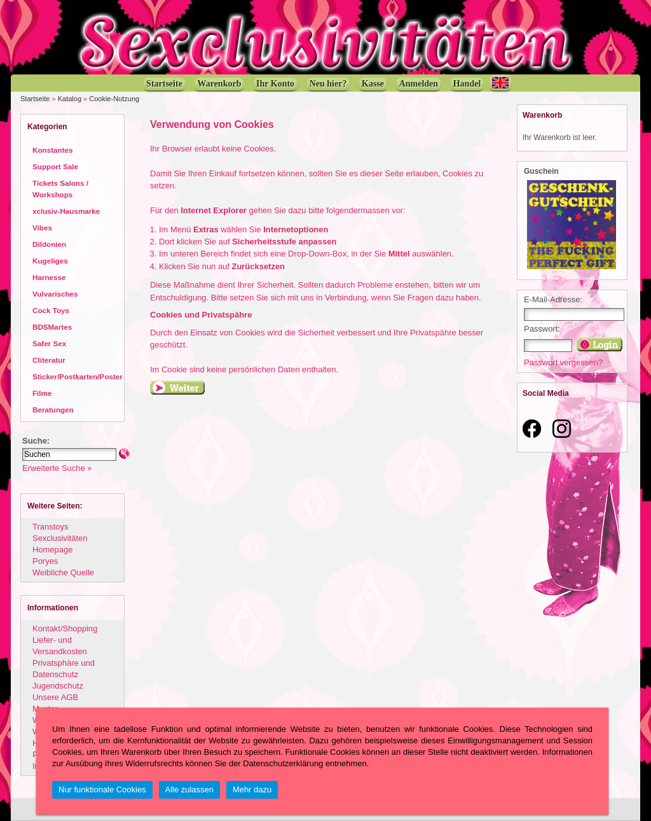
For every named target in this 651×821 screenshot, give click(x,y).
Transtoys (50, 526)
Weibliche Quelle (63, 572)
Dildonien (49, 244)
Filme (41, 393)
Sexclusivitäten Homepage (59, 543)
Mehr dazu (252, 789)
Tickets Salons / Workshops (60, 189)
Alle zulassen (189, 789)
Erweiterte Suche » (57, 468)
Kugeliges (50, 260)
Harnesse (49, 277)
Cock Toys (50, 310)
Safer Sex (49, 343)
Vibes (42, 227)
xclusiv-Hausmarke (66, 211)
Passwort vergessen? (563, 362)
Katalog (69, 98)
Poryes (45, 561)
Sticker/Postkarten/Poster (77, 376)
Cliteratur (48, 360)
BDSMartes (52, 327)
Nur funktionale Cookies (102, 789)
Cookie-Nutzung (114, 98)
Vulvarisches (55, 294)
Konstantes (52, 150)
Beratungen (53, 409)
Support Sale (55, 166)
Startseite (35, 98)
